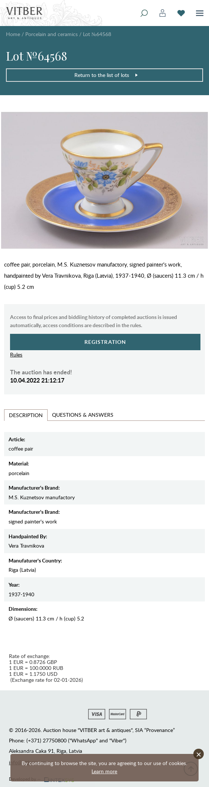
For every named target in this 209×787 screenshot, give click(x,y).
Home (13, 34)
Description (26, 415)
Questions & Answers (82, 414)
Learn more (104, 771)
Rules (16, 354)
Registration (105, 341)
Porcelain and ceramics (51, 34)
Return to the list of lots (106, 74)
